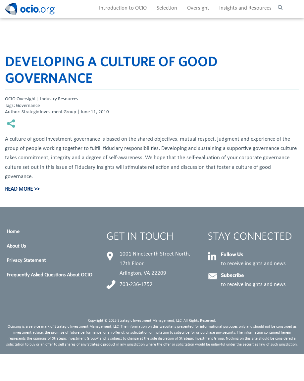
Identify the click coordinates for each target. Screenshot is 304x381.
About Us (16, 246)
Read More (19, 189)
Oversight (198, 8)
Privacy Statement (26, 260)
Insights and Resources (245, 8)
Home (13, 231)
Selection (167, 8)
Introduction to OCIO (123, 8)
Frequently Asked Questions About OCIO (49, 275)
